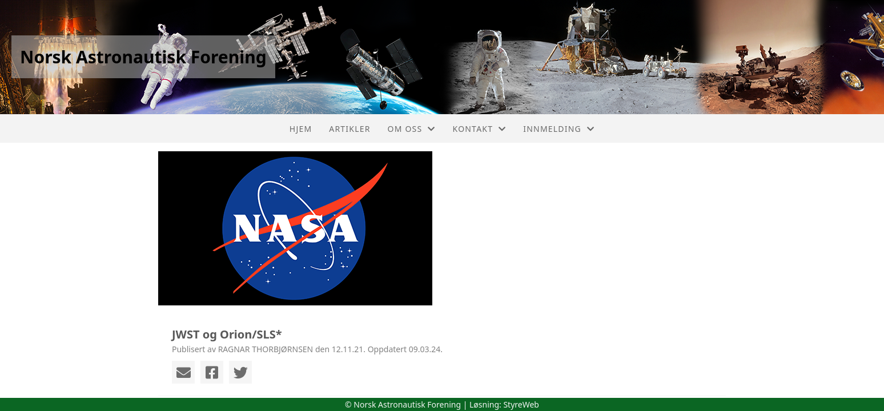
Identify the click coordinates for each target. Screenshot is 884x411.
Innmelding (558, 128)
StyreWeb (521, 404)
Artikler (349, 128)
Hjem (301, 128)
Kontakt (480, 128)
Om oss (412, 128)
